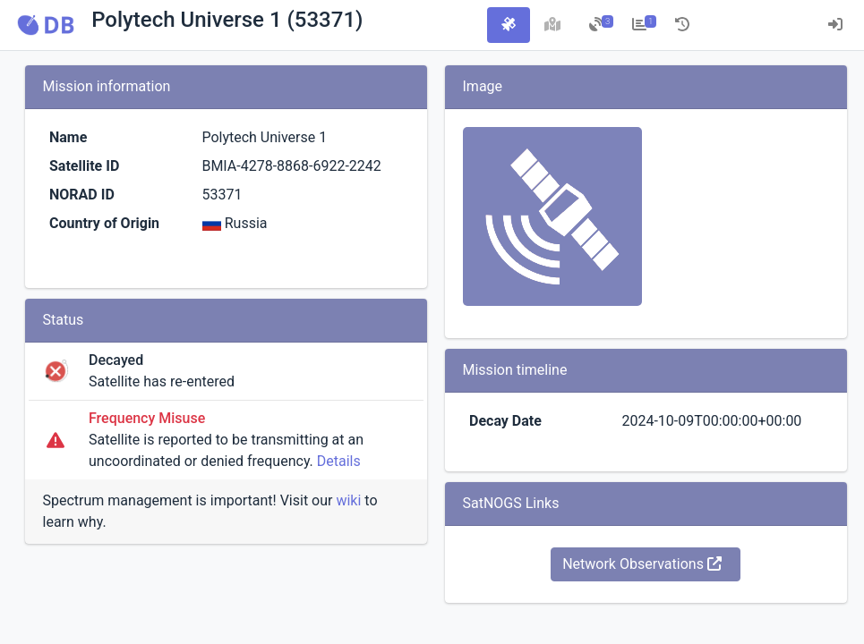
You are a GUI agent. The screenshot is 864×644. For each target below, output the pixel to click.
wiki (348, 500)
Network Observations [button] (642, 563)
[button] (45, 25)
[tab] (508, 25)
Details (339, 461)
